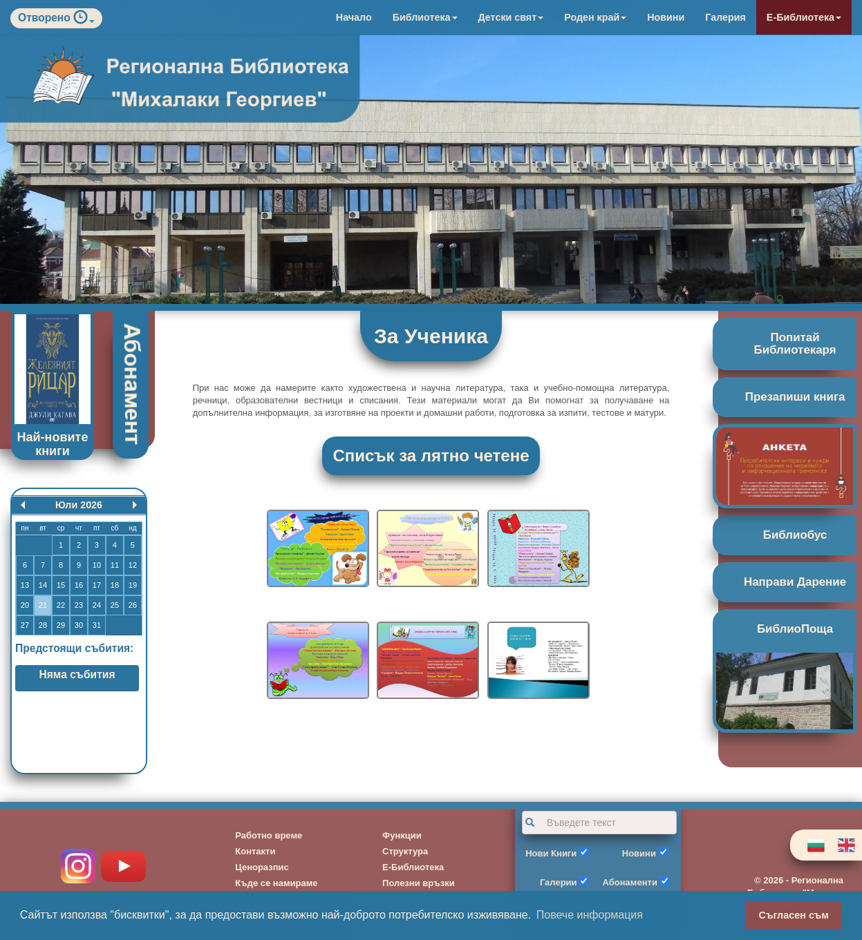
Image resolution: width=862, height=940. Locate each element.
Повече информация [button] (589, 915)
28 (43, 625)
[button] (84, 20)
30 (79, 625)
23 (79, 605)
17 (97, 585)
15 (61, 585)
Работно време (268, 835)
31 (97, 625)
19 (133, 585)
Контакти (255, 851)
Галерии (558, 882)
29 (61, 625)
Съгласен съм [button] (794, 915)
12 (133, 565)
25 (115, 605)
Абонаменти (630, 882)
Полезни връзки (418, 883)
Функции (402, 835)
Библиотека (425, 17)
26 (133, 605)
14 (43, 585)
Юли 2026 (78, 504)
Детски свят (511, 17)
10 (97, 565)
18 (115, 585)
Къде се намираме (276, 883)
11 (115, 565)
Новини (665, 17)
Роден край (595, 17)
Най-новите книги (52, 444)
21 (43, 605)
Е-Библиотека (804, 17)
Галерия (725, 17)
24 (97, 605)
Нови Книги (551, 853)
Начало (354, 17)
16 (79, 585)
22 (61, 605)
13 (25, 585)
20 (25, 605)
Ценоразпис (262, 867)
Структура (405, 851)
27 (25, 625)
